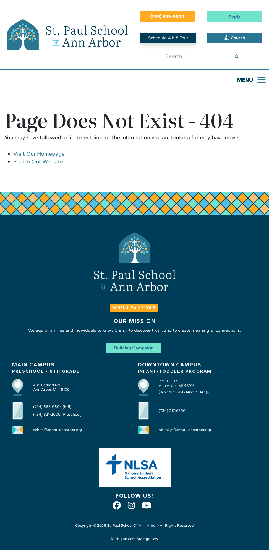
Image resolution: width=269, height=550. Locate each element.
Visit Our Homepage (39, 153)
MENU (245, 80)
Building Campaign (133, 348)
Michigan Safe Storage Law (134, 538)
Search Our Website (38, 161)
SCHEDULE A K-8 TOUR (134, 307)
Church (234, 37)
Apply (234, 16)
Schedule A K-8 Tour (168, 37)
